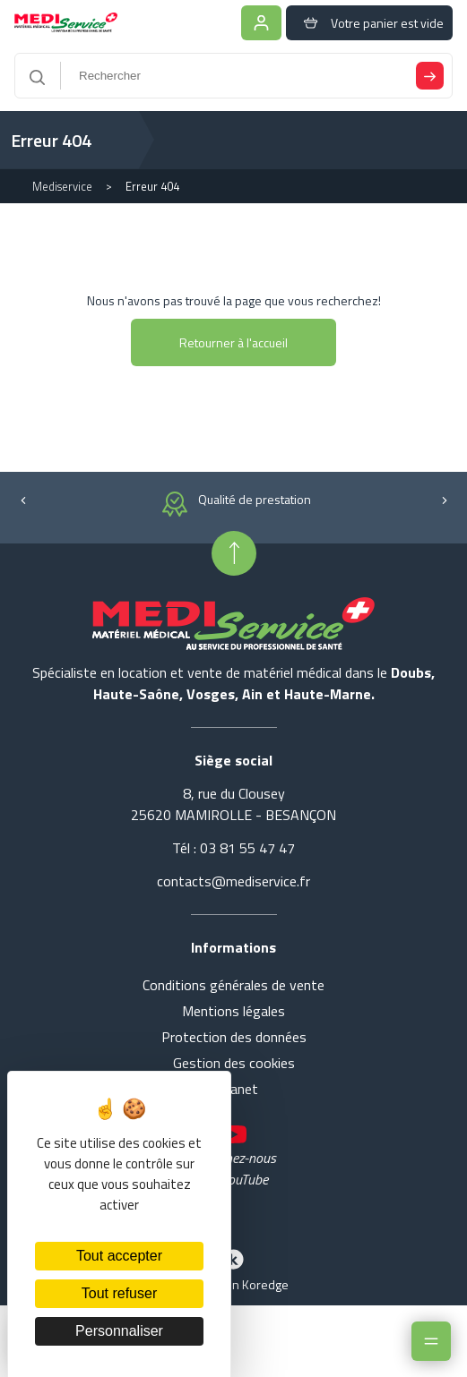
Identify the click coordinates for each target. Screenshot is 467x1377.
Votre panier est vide (369, 23)
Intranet (233, 1088)
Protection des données (234, 1037)
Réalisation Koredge (234, 1269)
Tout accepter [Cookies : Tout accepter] (119, 1255)
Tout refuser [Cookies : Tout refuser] (119, 1293)
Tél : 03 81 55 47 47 (233, 848)
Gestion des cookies (234, 1062)
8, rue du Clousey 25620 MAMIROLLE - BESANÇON (233, 804)
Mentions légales (233, 1011)
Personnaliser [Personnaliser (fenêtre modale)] (119, 1331)
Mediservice (62, 186)
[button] (23, 499)
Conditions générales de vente (233, 985)
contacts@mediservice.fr (233, 881)
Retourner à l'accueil (233, 342)
